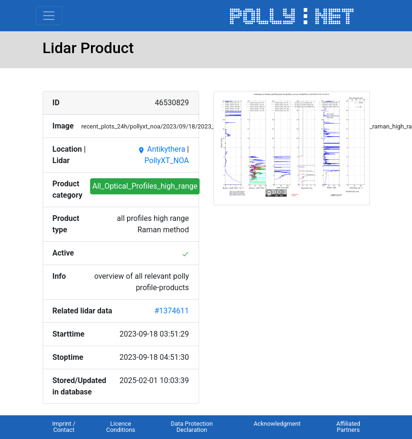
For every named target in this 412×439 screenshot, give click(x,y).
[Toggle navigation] (49, 15)
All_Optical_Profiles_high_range (145, 186)
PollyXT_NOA (167, 160)
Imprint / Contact (63, 426)
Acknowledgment (277, 423)
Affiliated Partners (348, 426)
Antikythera (161, 149)
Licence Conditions (120, 426)
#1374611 (172, 310)
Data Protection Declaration (192, 426)
